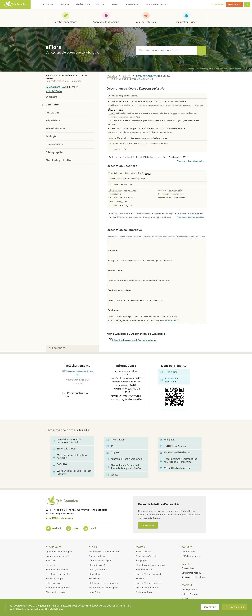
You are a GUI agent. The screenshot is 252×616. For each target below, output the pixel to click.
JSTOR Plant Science (173, 446)
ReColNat (60, 464)
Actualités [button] (48, 4)
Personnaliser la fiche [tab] (75, 394)
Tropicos (113, 452)
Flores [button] (65, 4)
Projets (140, 547)
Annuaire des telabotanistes (104, 551)
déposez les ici (172, 320)
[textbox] (166, 50)
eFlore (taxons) (97, 564)
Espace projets (143, 551)
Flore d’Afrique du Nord (148, 573)
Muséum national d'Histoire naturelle (70, 457)
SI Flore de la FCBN (65, 448)
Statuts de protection (59, 160)
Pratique (187, 585)
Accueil (112, 75)
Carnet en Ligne (97, 555)
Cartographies (189, 589)
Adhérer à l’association (194, 577)
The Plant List (116, 439)
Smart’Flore (95, 591)
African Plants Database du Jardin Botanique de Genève (124, 467)
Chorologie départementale (150, 564)
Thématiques (53, 547)
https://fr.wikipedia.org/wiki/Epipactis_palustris (134, 339)
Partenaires (188, 568)
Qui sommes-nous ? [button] (157, 4)
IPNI (111, 446)
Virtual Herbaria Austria (175, 468)
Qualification (188, 551)
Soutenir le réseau (191, 572)
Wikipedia (167, 439)
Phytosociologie (54, 578)
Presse (185, 598)
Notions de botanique (147, 587)
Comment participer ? (186, 22)
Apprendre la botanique (106, 22)
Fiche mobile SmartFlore (169, 380)
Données (187, 547)
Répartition (53, 120)
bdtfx (127, 75)
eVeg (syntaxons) (98, 569)
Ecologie (51, 136)
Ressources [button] (133, 4)
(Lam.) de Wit (202, 68)
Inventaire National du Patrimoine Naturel (67, 441)
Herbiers (50, 564)
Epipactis (51, 87)
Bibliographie (54, 152)
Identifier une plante (65, 22)
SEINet (112, 474)
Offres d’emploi (190, 593)
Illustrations (53, 112)
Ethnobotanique (55, 128)
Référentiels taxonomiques (103, 587)
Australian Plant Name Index (124, 459)
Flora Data (51, 560)
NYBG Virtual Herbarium (175, 452)
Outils (93, 547)
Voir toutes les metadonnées (190, 160)
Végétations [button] (83, 4)
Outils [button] (100, 4)
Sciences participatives (58, 587)
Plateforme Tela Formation (103, 582)
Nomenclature (54, 144)
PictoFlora (94, 578)
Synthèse (51, 96)
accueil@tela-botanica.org (59, 518)
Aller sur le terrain (146, 22)
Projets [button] (115, 4)
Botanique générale (146, 555)
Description (53, 104)
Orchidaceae (54, 90)
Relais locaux (53, 582)
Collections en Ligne (100, 560)
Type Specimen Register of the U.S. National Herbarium (178, 460)
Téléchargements (191, 555)
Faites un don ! (234, 4)
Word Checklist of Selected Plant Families (72, 472)
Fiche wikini (169, 372)
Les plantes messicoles (58, 573)
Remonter (57, 348)
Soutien (186, 563)
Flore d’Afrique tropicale (148, 582)
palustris (61, 87)
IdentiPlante (95, 573)
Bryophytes (141, 560)
